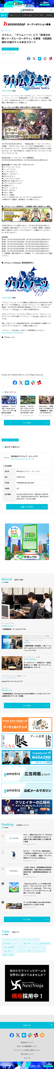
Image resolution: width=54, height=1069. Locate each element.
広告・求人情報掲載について (27, 1046)
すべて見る (27, 423)
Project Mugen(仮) (8, 947)
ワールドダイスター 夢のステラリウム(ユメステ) (30, 951)
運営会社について (27, 1042)
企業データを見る (27, 507)
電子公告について (27, 1054)
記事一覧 (3, 15)
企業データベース (15, 15)
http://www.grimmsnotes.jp (12, 332)
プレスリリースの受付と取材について (27, 1050)
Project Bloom (7, 951)
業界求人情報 (27, 15)
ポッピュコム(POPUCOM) (41, 943)
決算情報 (48, 15)
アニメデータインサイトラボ (29, 939)
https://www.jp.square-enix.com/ (22, 459)
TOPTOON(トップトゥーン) (11, 943)
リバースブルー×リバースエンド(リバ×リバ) (31, 947)
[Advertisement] (18, 431)
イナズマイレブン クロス (10, 939)
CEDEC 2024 (27, 943)
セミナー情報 (39, 15)
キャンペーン (7, 30)
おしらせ (27, 1058)
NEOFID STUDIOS (8, 954)
